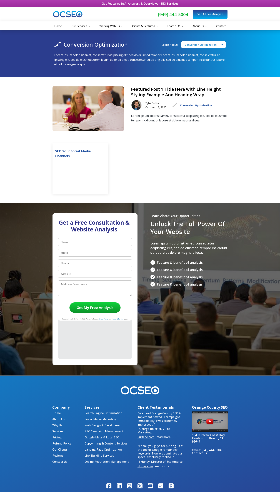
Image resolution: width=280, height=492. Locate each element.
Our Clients (60, 411)
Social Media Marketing (100, 381)
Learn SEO (175, 26)
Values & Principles (80, 466)
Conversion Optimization (201, 44)
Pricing (57, 399)
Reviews (57, 417)
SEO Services (169, 4)
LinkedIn (169, 474)
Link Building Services (99, 417)
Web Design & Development (103, 387)
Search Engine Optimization (103, 374)
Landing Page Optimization (103, 411)
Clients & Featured (145, 26)
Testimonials (174, 458)
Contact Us (59, 423)
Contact (221, 26)
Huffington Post (149, 474)
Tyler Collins (126, 474)
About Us (199, 26)
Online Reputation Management (107, 423)
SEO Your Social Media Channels (73, 153)
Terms (177, 466)
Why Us (57, 387)
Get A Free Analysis (210, 14)
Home (58, 26)
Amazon (183, 474)
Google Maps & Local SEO (102, 399)
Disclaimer (163, 466)
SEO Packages (122, 458)
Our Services (80, 26)
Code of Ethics (106, 466)
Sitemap (146, 466)
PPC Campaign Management (104, 393)
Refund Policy (61, 405)
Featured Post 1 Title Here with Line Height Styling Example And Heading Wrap (176, 92)
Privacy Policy (128, 466)
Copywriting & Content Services (106, 405)
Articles (191, 458)
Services (57, 393)
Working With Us (111, 26)
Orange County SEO (199, 466)
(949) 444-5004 (173, 14)
